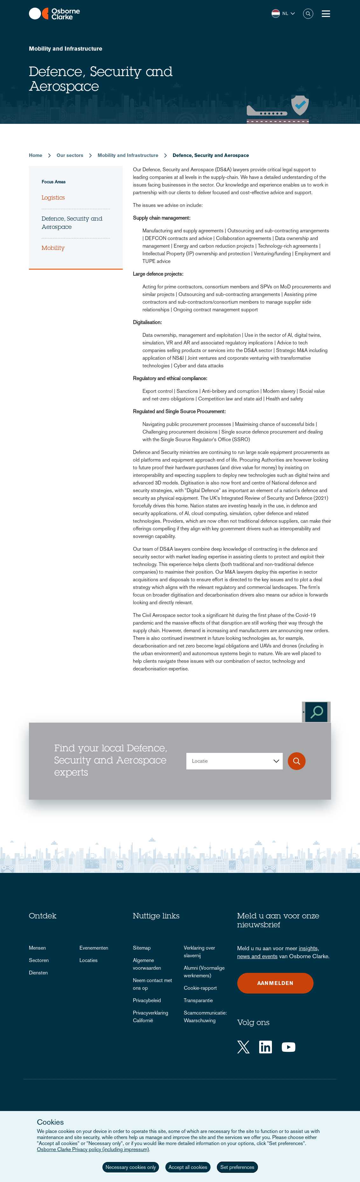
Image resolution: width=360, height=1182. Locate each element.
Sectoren (39, 960)
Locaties (89, 960)
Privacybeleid (147, 1000)
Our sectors (70, 155)
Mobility (53, 248)
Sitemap (142, 948)
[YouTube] (288, 1047)
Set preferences (237, 1167)
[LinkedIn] (265, 1047)
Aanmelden (275, 983)
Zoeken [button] (308, 14)
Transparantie (198, 1000)
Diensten (38, 973)
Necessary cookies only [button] (131, 1167)
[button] (283, 13)
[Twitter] (243, 1047)
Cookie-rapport (200, 988)
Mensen (37, 948)
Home (35, 155)
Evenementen (94, 948)
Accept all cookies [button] (188, 1167)
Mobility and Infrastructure (65, 48)
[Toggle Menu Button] (326, 14)
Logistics (53, 198)
